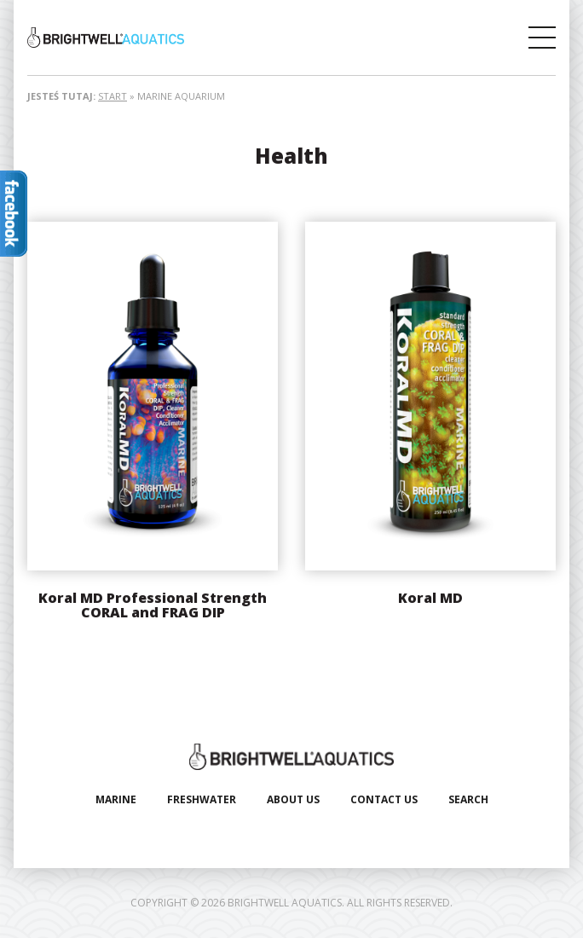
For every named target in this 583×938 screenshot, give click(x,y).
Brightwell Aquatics (159, 37)
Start (112, 96)
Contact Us (384, 799)
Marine (115, 799)
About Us (293, 799)
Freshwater (201, 799)
